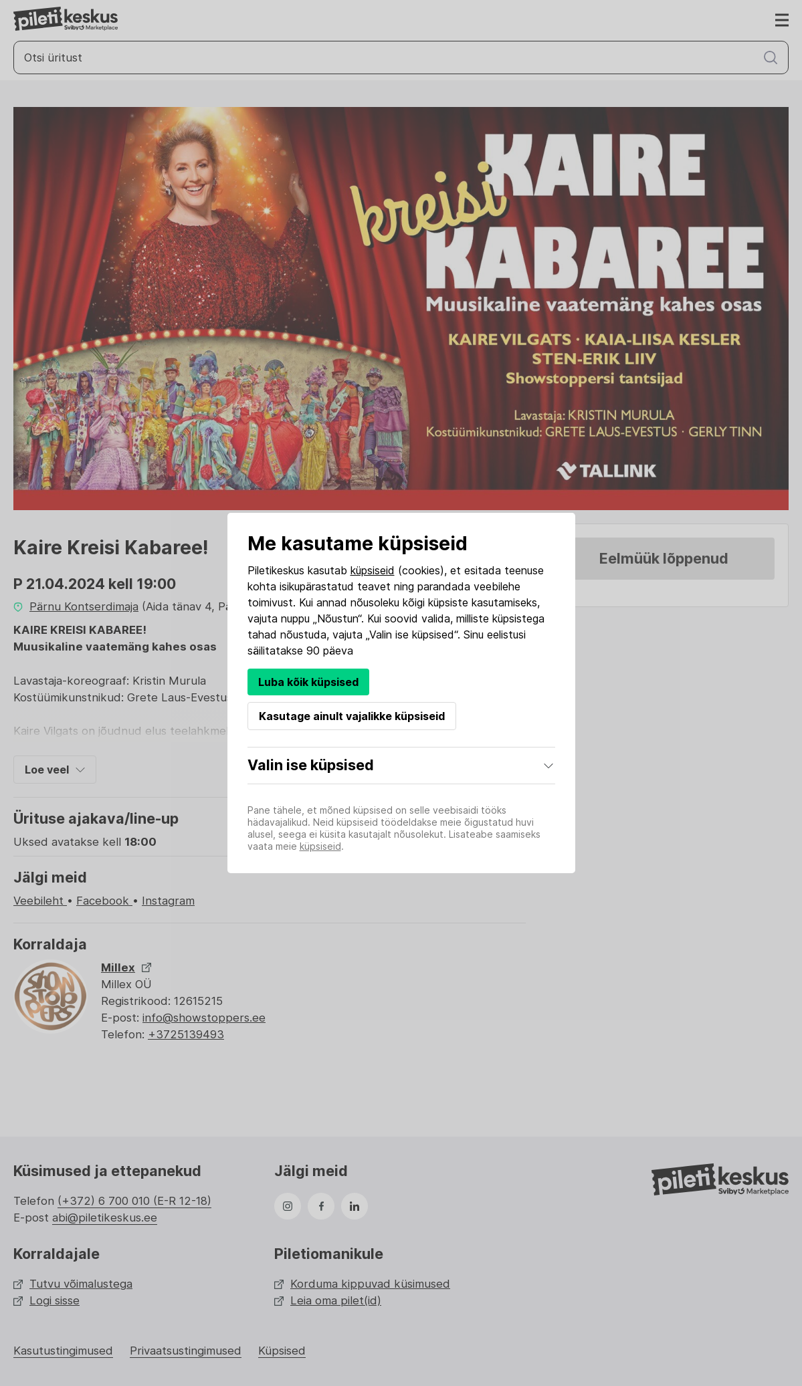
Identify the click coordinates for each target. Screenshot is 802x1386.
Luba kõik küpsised (308, 682)
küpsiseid (372, 570)
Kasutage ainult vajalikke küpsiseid (352, 716)
